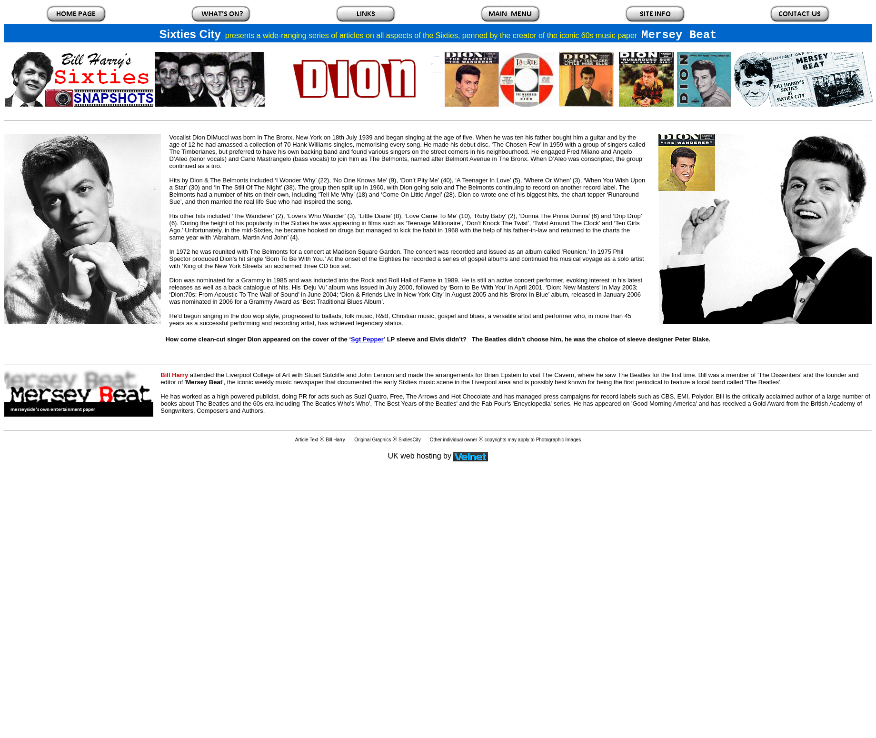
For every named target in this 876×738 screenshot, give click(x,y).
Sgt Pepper (367, 339)
